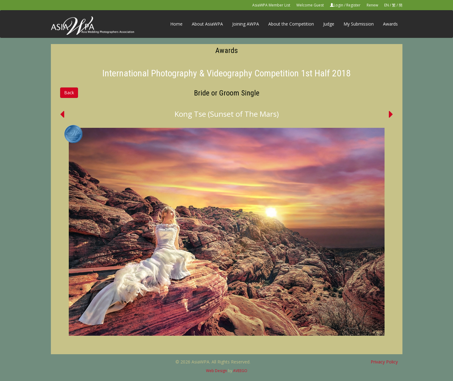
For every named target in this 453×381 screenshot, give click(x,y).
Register (353, 5)
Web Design (216, 370)
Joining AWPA (245, 24)
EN (386, 5)
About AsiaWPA (207, 24)
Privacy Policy (384, 362)
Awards (390, 24)
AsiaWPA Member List (271, 5)
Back (69, 92)
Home (176, 24)
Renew (372, 5)
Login (338, 5)
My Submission (359, 24)
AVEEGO (240, 370)
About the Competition (291, 24)
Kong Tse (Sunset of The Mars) (227, 114)
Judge (328, 24)
